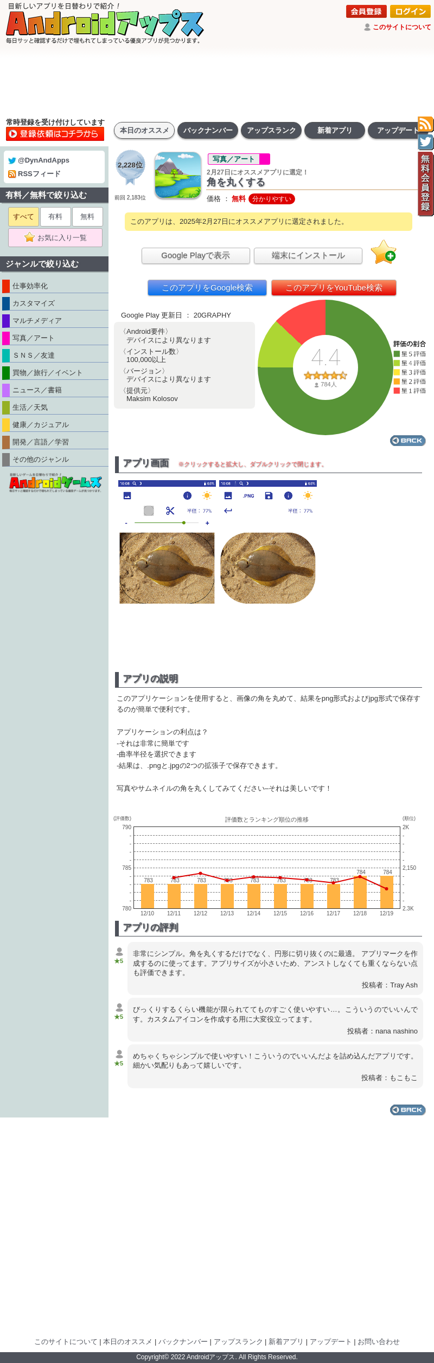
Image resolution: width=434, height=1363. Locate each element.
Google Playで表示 (195, 255)
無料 (87, 216)
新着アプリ (335, 130)
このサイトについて (402, 27)
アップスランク (271, 130)
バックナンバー (208, 130)
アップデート (398, 130)
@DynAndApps (38, 160)
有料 (55, 216)
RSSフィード (34, 174)
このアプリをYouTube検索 (333, 287)
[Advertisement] (217, 81)
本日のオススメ (144, 130)
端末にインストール (308, 255)
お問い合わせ (379, 1342)
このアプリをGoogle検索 (207, 287)
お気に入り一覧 (59, 237)
